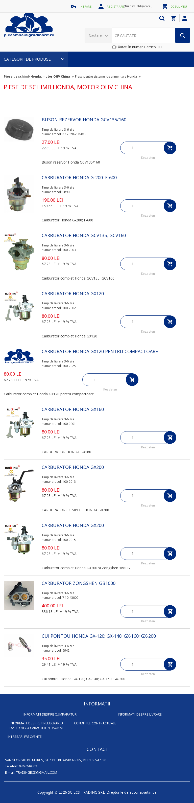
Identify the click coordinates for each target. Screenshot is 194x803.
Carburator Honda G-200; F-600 (79, 177)
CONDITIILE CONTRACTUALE (95, 723)
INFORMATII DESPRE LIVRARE (140, 714)
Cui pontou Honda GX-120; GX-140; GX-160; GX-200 (99, 636)
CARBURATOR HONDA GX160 (73, 409)
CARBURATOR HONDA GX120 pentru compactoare (100, 351)
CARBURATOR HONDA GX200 (73, 467)
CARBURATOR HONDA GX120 (73, 293)
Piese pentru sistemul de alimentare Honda (108, 76)
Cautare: (98, 35)
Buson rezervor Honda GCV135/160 (84, 120)
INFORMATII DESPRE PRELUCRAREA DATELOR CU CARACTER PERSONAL (36, 725)
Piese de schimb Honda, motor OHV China (39, 76)
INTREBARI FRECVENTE (25, 736)
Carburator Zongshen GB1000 (78, 583)
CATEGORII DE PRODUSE (34, 59)
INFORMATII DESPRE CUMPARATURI (50, 714)
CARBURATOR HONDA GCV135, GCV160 (84, 235)
